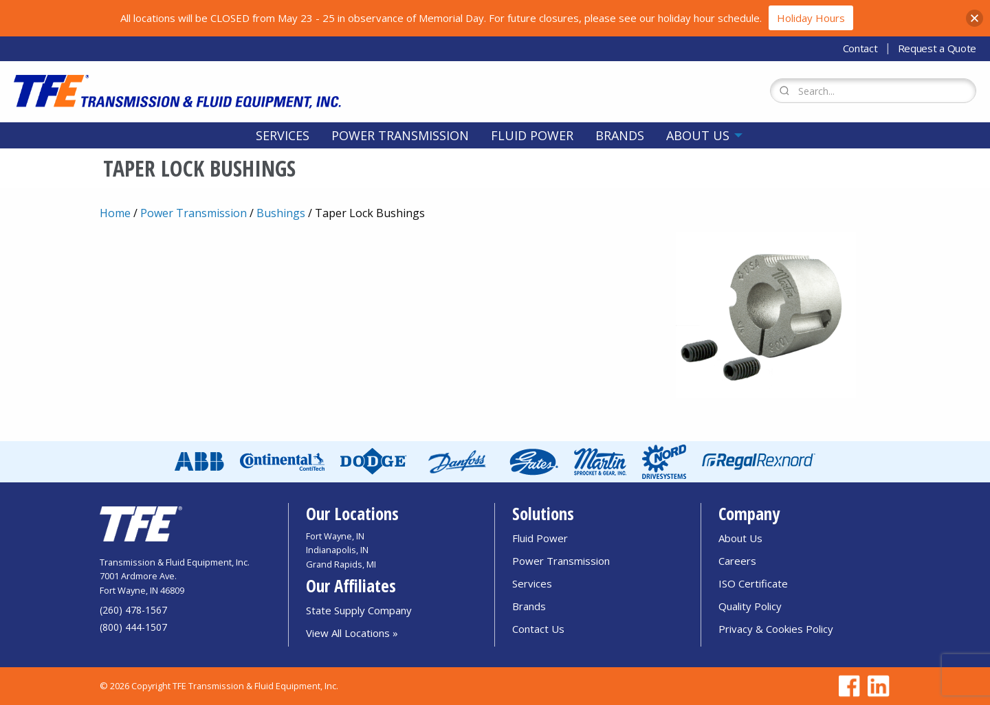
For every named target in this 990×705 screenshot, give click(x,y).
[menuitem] (282, 135)
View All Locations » (352, 633)
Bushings (280, 213)
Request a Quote (937, 48)
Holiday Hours (811, 18)
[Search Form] (873, 90)
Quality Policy (750, 606)
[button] (974, 18)
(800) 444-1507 (133, 627)
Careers (737, 561)
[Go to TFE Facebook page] (847, 686)
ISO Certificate (753, 583)
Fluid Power (532, 135)
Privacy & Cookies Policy (775, 629)
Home (115, 213)
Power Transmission (400, 135)
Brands (619, 135)
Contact (860, 48)
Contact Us (538, 629)
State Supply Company (359, 610)
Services (282, 135)
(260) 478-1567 (133, 609)
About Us (697, 135)
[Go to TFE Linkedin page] (875, 686)
